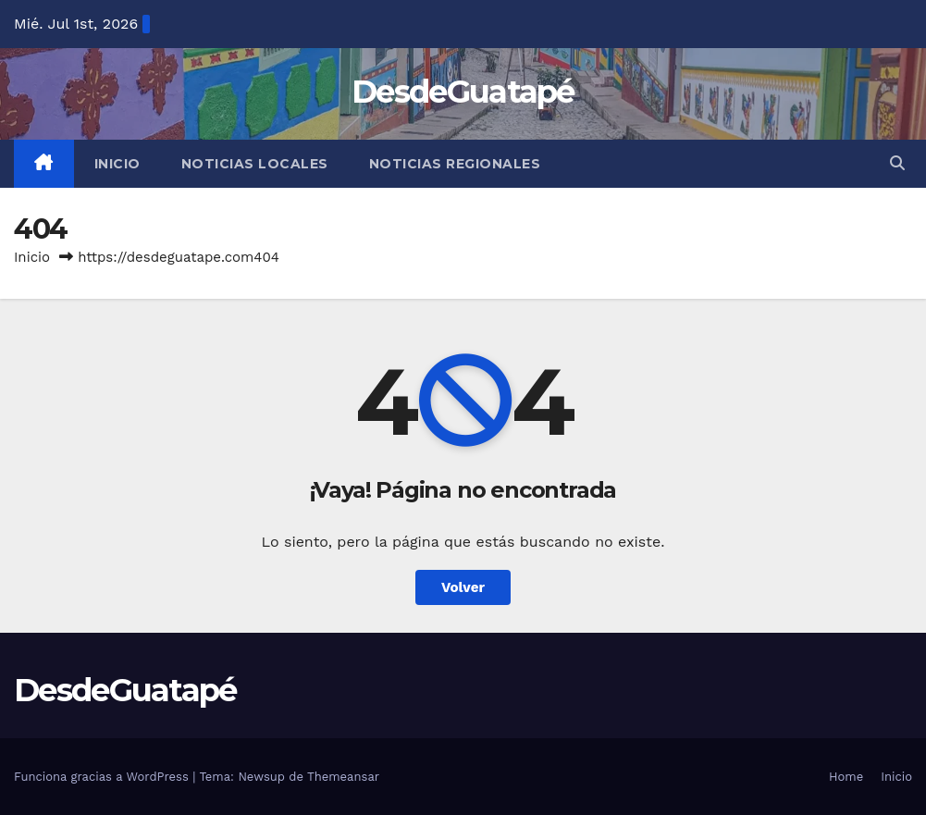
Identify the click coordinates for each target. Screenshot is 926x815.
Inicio (117, 163)
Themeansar (343, 777)
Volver (463, 587)
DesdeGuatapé (463, 91)
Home (846, 777)
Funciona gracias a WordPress (103, 777)
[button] (897, 163)
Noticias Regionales (455, 163)
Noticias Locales (254, 163)
